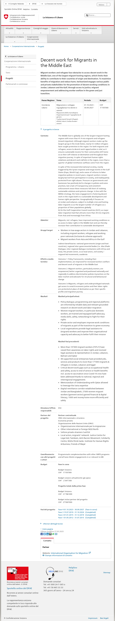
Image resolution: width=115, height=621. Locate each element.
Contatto (46, 540)
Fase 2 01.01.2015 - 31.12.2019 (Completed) (77, 515)
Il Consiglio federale (16, 4)
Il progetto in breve (51, 129)
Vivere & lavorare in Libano (60, 30)
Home (6, 46)
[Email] (56, 534)
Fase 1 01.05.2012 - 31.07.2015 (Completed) (77, 518)
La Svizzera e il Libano (14, 39)
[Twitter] (44, 534)
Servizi (76, 30)
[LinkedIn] (47, 534)
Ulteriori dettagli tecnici (53, 524)
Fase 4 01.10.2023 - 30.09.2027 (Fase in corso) (77, 509)
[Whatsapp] (53, 534)
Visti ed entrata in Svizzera (91, 30)
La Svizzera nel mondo (53, 4)
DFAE (34, 4)
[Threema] (50, 534)
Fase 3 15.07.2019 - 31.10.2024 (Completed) (77, 512)
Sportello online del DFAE (19, 588)
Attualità (9, 30)
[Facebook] (42, 534)
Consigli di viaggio (41, 30)
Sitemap (106, 572)
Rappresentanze (23, 30)
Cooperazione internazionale (36, 39)
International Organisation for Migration (71, 553)
